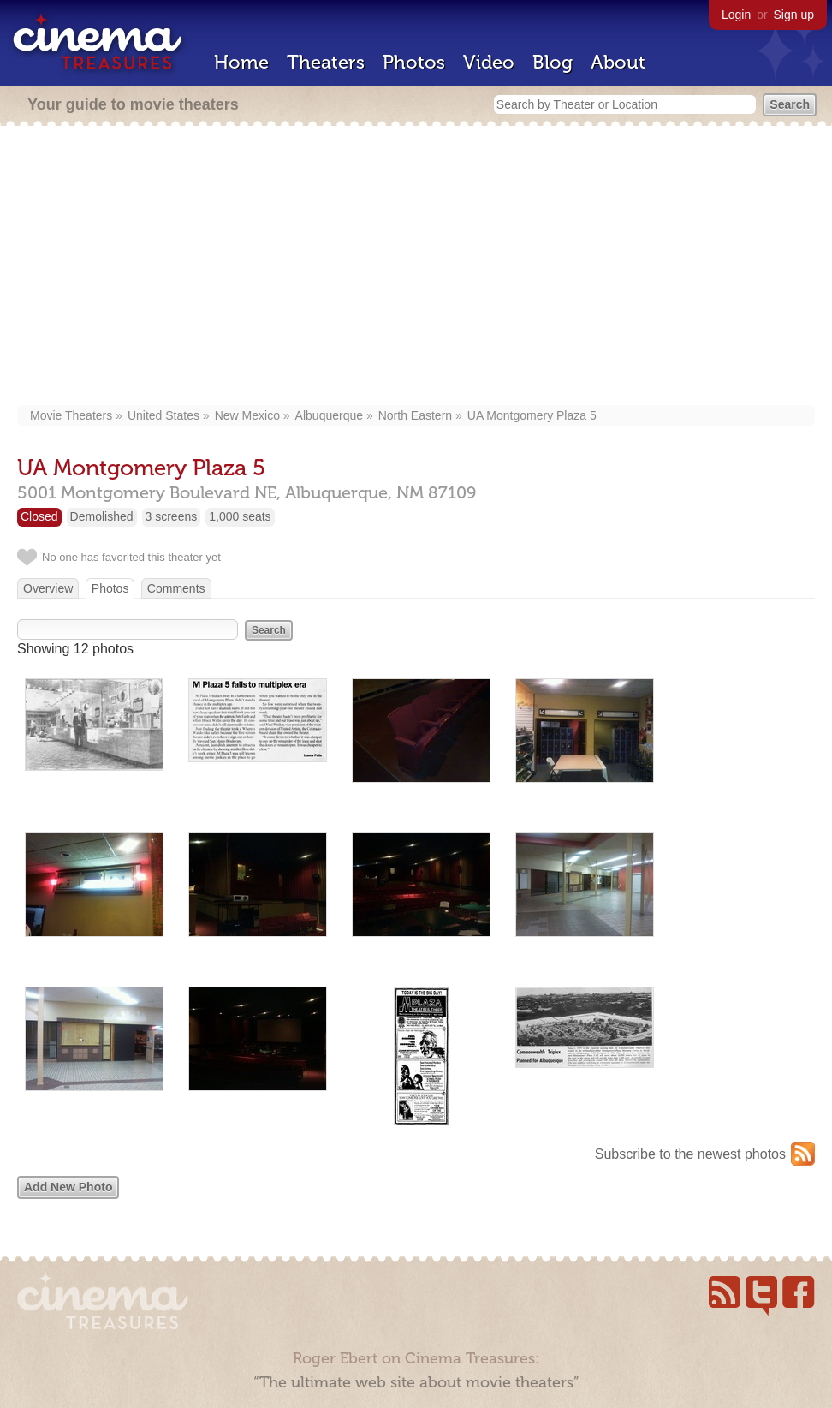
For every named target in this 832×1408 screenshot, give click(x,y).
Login (736, 14)
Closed (39, 516)
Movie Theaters (71, 415)
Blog (552, 62)
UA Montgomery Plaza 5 (532, 415)
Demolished (102, 516)
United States (163, 415)
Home (241, 62)
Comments (176, 588)
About (618, 62)
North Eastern (415, 415)
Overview (48, 588)
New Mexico (247, 415)
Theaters (326, 62)
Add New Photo (68, 1187)
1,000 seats (239, 516)
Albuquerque (329, 415)
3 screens (172, 516)
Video (488, 62)
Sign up (794, 14)
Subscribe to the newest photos (690, 1154)
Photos (414, 62)
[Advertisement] (416, 267)
